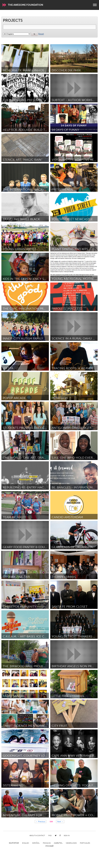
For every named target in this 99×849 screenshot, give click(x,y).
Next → (60, 821)
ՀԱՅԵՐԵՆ (58, 843)
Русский (49, 846)
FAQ (50, 835)
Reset (41, 34)
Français (47, 843)
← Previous (40, 821)
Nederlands (71, 843)
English (25, 843)
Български (14, 843)
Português (85, 843)
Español (36, 843)
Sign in (67, 835)
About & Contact (37, 835)
